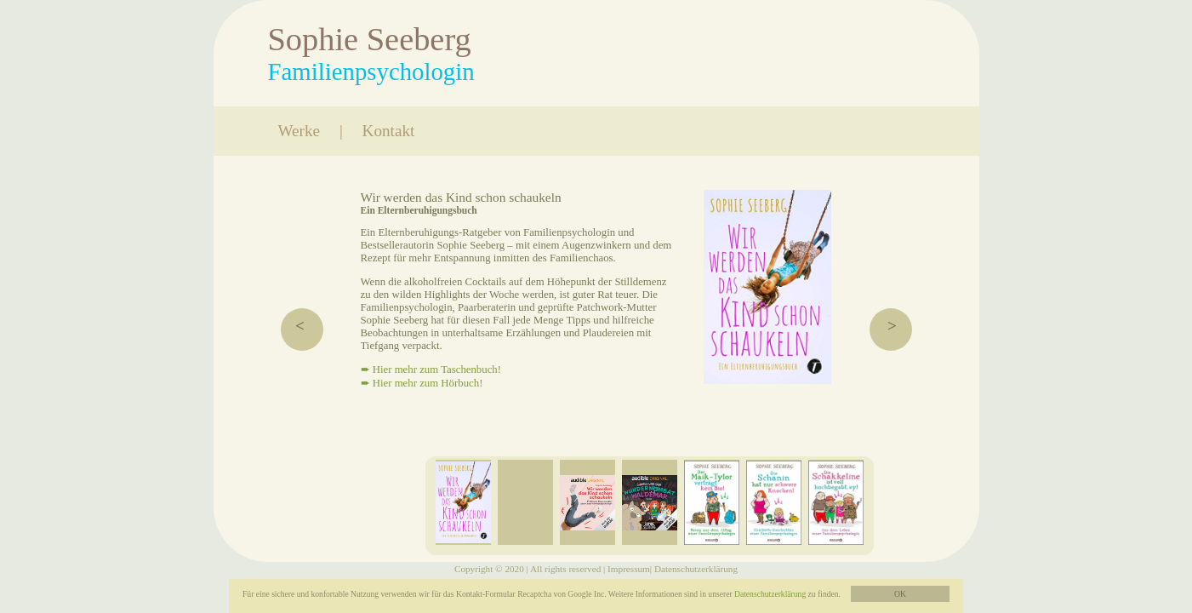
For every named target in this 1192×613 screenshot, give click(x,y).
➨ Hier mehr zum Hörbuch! (422, 383)
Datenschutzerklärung (770, 594)
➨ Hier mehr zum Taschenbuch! (431, 369)
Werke (299, 131)
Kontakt (388, 131)
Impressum (628, 569)
